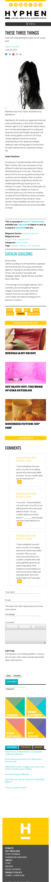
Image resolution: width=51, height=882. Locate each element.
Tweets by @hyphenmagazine (16, 788)
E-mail (7, 600)
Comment (10, 622)
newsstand (20, 228)
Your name (10, 592)
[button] (8, 627)
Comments (25, 438)
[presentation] (26, 667)
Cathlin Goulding (19, 254)
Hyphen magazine (25, 831)
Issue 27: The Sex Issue (33, 222)
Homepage (10, 614)
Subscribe (22, 225)
